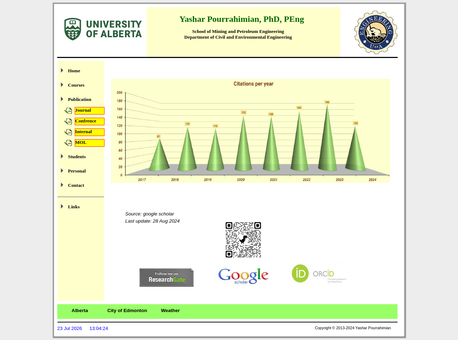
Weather (170, 310)
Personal (77, 171)
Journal (83, 110)
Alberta (80, 310)
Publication (79, 99)
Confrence (85, 120)
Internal (83, 131)
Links (74, 206)
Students (77, 156)
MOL (81, 142)
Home (74, 70)
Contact (76, 185)
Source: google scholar (149, 214)
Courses (76, 85)
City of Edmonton (127, 310)
